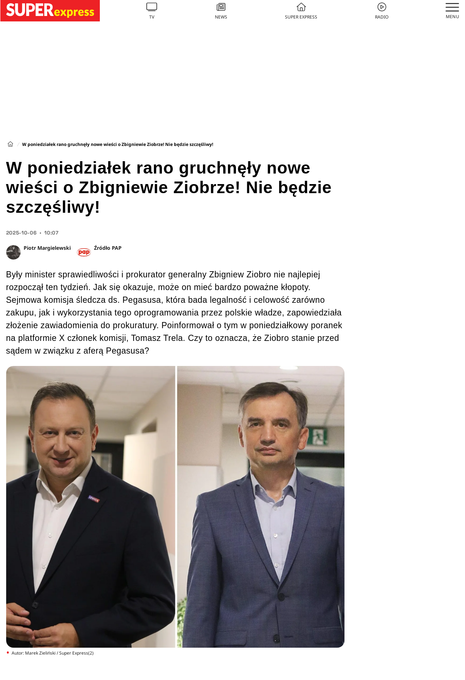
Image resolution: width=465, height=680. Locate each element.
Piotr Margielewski (47, 247)
